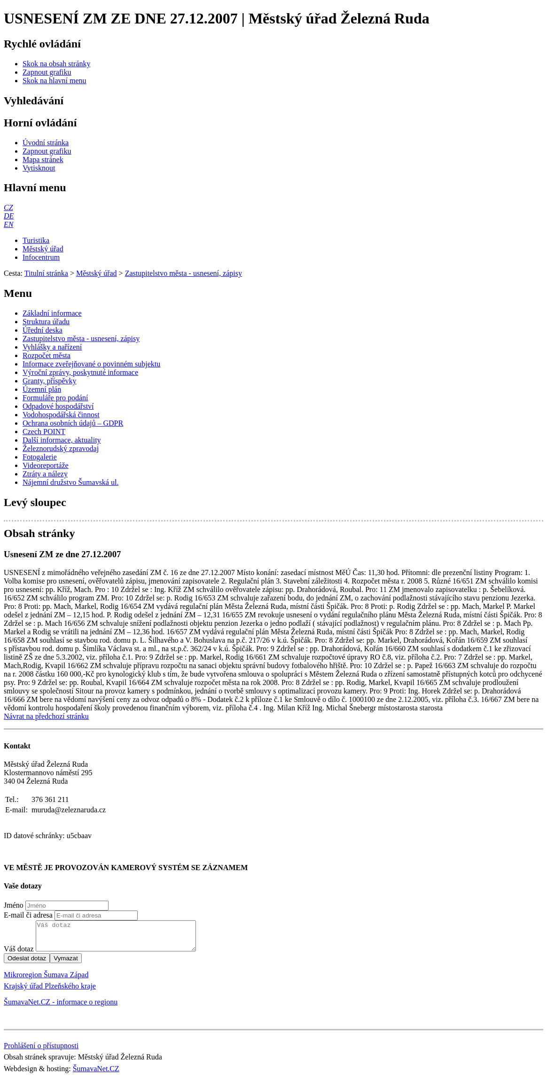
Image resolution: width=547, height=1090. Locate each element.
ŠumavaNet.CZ (96, 1074)
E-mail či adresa (28, 915)
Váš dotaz (19, 954)
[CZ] (8, 207)
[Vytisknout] (39, 168)
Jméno (13, 905)
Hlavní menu (35, 187)
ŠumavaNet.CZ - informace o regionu (60, 1008)
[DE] (9, 216)
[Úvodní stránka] (46, 143)
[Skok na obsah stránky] (56, 64)
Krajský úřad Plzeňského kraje (50, 992)
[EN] (8, 224)
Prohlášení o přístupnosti (41, 1051)
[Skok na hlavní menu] (54, 81)
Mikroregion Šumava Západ (46, 980)
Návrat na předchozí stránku (46, 716)
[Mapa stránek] (43, 160)
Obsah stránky (39, 533)
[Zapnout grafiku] (47, 72)
